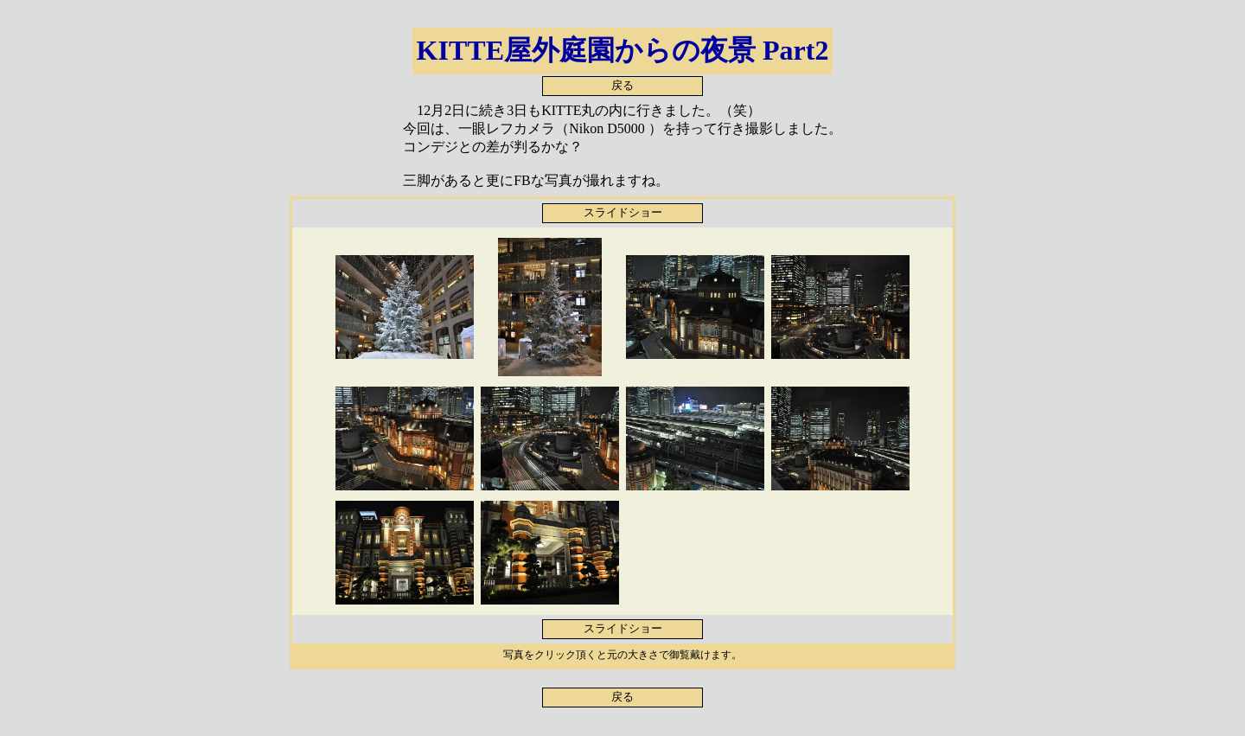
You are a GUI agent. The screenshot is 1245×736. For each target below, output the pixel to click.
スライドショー (623, 213)
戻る (622, 86)
